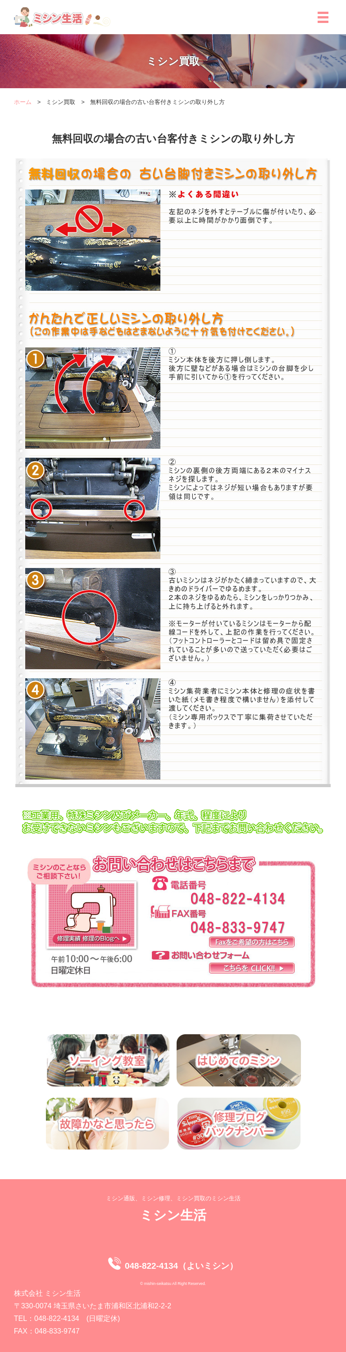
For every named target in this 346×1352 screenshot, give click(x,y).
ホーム (23, 102)
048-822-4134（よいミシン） (181, 1266)
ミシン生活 (173, 1215)
